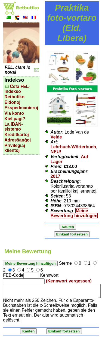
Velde (56, 137)
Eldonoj (12, 102)
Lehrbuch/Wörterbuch (73, 147)
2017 (55, 176)
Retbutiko (14, 97)
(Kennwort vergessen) (69, 281)
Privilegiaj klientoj (14, 148)
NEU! (56, 151)
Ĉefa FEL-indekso (17, 89)
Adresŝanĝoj (17, 140)
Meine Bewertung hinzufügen (74, 213)
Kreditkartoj (16, 134)
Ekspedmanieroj (21, 107)
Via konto (14, 113)
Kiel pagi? (14, 118)
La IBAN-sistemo (13, 126)
